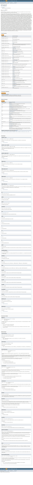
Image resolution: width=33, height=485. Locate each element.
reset (10, 119)
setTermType (10, 129)
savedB (13, 73)
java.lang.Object (3, 7)
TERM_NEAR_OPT (14, 86)
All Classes (15, 2)
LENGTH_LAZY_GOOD (15, 51)
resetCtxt (10, 121)
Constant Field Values (5, 155)
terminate (10, 131)
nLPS (13, 58)
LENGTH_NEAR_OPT (15, 53)
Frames (8, 2)
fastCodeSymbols (11, 111)
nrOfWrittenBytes (15, 61)
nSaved (13, 63)
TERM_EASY (14, 82)
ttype (13, 90)
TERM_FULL (14, 84)
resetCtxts (10, 123)
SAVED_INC (14, 68)
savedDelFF (14, 78)
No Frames (11, 2)
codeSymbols (10, 109)
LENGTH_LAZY (14, 49)
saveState (10, 125)
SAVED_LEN (14, 70)
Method (8, 3)
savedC (13, 75)
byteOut (10, 106)
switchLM (14, 80)
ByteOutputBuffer (9, 65)
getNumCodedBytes (11, 115)
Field (4, 3)
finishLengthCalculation (12, 113)
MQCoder (3, 98)
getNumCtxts (10, 117)
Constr (6, 3)
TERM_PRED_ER (14, 88)
